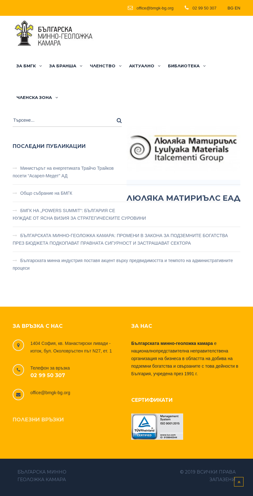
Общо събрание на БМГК (46, 193)
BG (231, 8)
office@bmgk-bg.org (50, 392)
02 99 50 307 (47, 375)
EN (237, 8)
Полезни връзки (38, 420)
